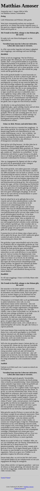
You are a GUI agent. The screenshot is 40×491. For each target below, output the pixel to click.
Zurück (3, 477)
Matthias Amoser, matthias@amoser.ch (24, 487)
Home (8, 477)
